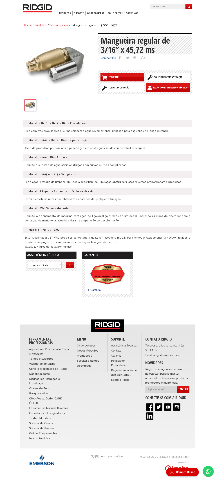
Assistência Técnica (123, 345)
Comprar (110, 77)
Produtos (65, 13)
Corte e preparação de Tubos (48, 368)
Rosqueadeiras (38, 393)
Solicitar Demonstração (165, 77)
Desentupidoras (59, 25)
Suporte (79, 13)
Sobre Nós (132, 13)
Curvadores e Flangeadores (47, 413)
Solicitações (115, 13)
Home (28, 25)
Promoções (84, 355)
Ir (70, 265)
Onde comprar (86, 345)
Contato (116, 350)
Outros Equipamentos (43, 433)
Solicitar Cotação (115, 88)
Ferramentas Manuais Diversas (48, 408)
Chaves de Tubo (39, 388)
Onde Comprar (95, 13)
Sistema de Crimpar (41, 423)
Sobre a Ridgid (120, 379)
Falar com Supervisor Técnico (167, 88)
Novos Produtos (40, 438)
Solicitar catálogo (88, 360)
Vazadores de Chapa (42, 363)
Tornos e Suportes (41, 358)
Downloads (84, 365)
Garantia (94, 290)
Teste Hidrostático (41, 418)
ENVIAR (183, 389)
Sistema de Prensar (41, 428)
